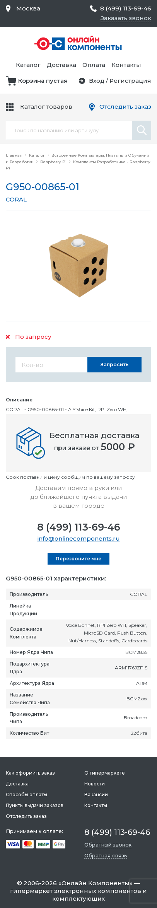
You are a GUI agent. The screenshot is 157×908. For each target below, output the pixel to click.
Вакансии (96, 794)
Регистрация (130, 80)
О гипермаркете (104, 773)
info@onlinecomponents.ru (79, 538)
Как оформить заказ (30, 773)
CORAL (16, 199)
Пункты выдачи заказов (34, 805)
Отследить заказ (125, 106)
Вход (96, 80)
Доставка (61, 64)
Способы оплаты (26, 794)
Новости (94, 784)
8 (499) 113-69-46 (78, 527)
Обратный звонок (107, 844)
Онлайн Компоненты (95, 883)
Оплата (93, 64)
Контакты (126, 64)
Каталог (28, 64)
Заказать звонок (126, 18)
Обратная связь (105, 855)
